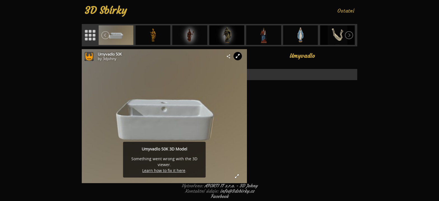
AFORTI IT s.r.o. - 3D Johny (231, 185)
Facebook (219, 196)
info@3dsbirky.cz (237, 191)
